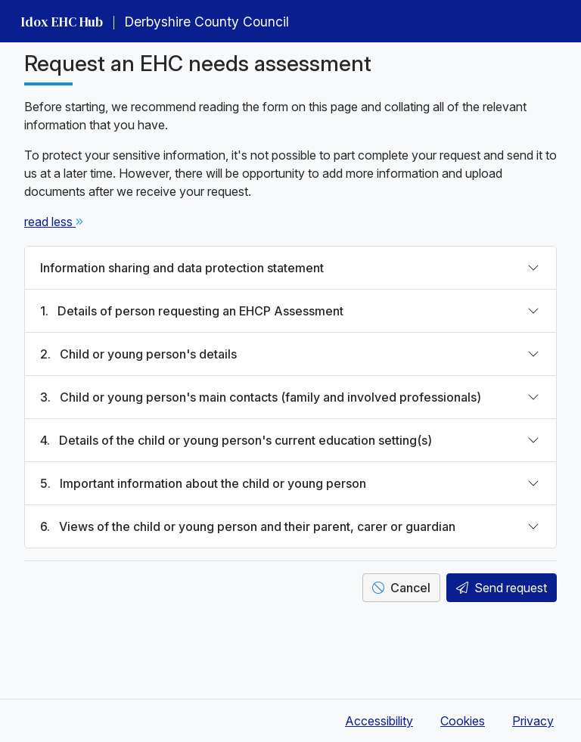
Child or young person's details (138, 354)
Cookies (462, 720)
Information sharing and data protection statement (182, 267)
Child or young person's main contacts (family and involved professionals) (260, 397)
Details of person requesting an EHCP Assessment (191, 311)
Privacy (533, 720)
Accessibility (379, 720)
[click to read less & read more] (50, 221)
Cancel (401, 587)
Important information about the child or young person (203, 483)
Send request (501, 587)
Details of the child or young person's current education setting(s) (236, 440)
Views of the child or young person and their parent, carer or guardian (247, 526)
